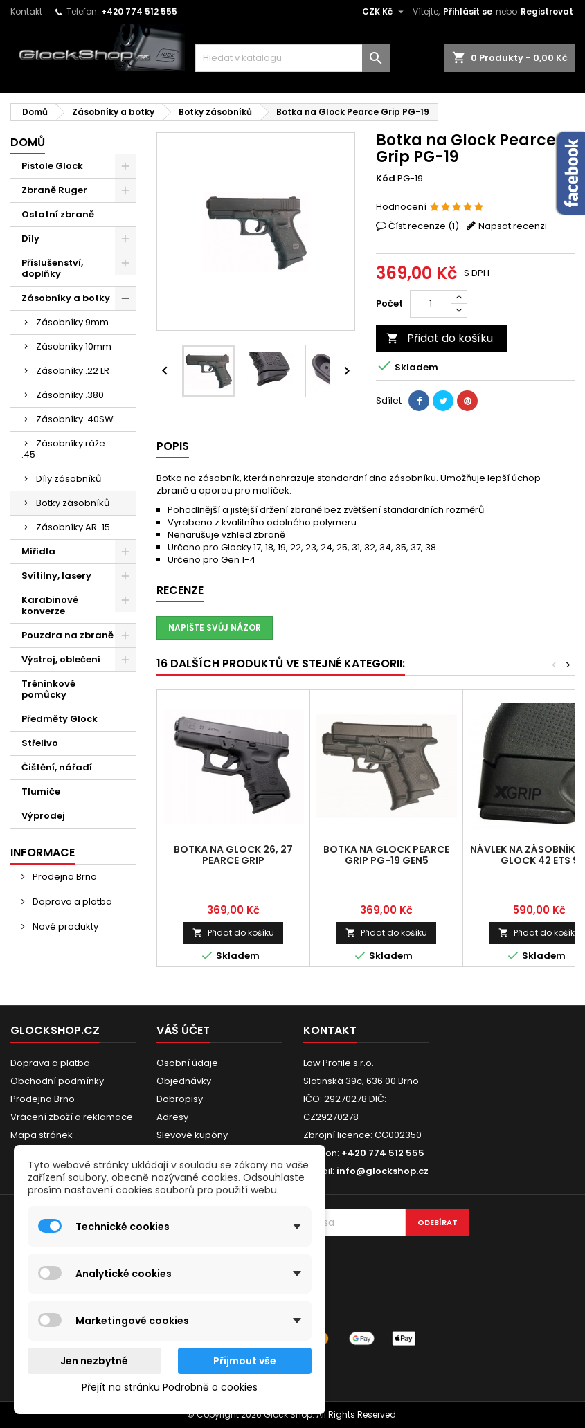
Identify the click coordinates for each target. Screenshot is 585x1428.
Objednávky (183, 1080)
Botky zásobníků (72, 502)
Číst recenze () (423, 226)
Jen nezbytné (94, 1361)
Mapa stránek (41, 1134)
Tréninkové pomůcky (48, 689)
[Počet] (430, 304)
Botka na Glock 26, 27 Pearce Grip (233, 854)
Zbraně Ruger (54, 190)
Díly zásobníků (68, 478)
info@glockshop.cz (382, 1170)
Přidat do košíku (439, 338)
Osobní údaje (187, 1062)
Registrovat (547, 11)
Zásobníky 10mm (73, 346)
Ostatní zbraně (57, 214)
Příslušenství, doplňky (52, 268)
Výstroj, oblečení (60, 659)
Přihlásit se (467, 11)
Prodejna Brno (63, 876)
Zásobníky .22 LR (72, 370)
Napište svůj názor (214, 627)
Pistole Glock (52, 165)
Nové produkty (64, 926)
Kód (385, 178)
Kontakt (26, 11)
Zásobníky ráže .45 (63, 449)
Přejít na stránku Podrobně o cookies (170, 1387)
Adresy (172, 1116)
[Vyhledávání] (292, 58)
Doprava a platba (71, 901)
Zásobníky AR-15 (73, 527)
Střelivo (39, 743)
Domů (27, 142)
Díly (30, 238)
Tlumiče (40, 791)
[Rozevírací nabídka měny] (384, 12)
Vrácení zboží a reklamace (71, 1116)
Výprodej (43, 815)
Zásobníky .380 (70, 394)
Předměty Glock (59, 718)
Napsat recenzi (512, 226)
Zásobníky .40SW (75, 419)
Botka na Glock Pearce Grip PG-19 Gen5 (386, 854)
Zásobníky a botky (65, 298)
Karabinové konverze (49, 605)
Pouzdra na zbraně (67, 635)
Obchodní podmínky (57, 1080)
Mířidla (38, 551)
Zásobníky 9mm (72, 322)
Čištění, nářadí (56, 767)
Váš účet (183, 1030)
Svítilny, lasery (56, 575)
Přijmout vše (244, 1361)
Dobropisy (179, 1098)
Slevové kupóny (192, 1134)
